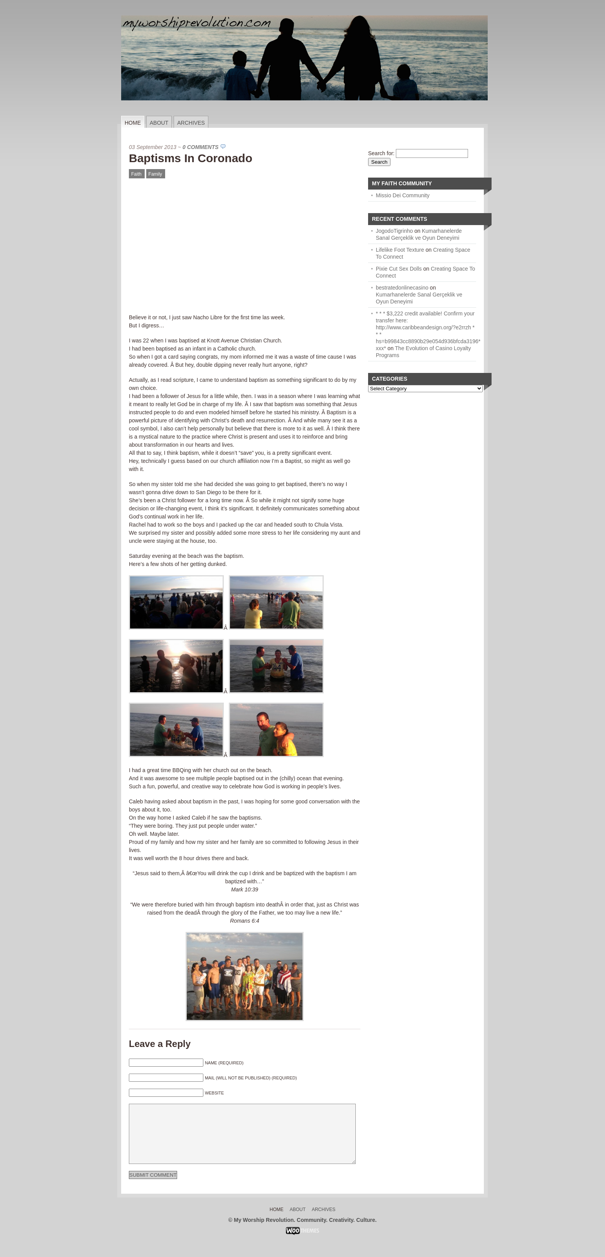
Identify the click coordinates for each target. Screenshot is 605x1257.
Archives (191, 123)
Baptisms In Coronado (190, 158)
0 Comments (200, 147)
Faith (136, 174)
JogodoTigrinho (394, 231)
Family (155, 174)
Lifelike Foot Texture (400, 250)
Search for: (381, 153)
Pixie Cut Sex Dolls (399, 269)
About (159, 123)
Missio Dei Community (402, 195)
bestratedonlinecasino (402, 288)
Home (133, 123)
